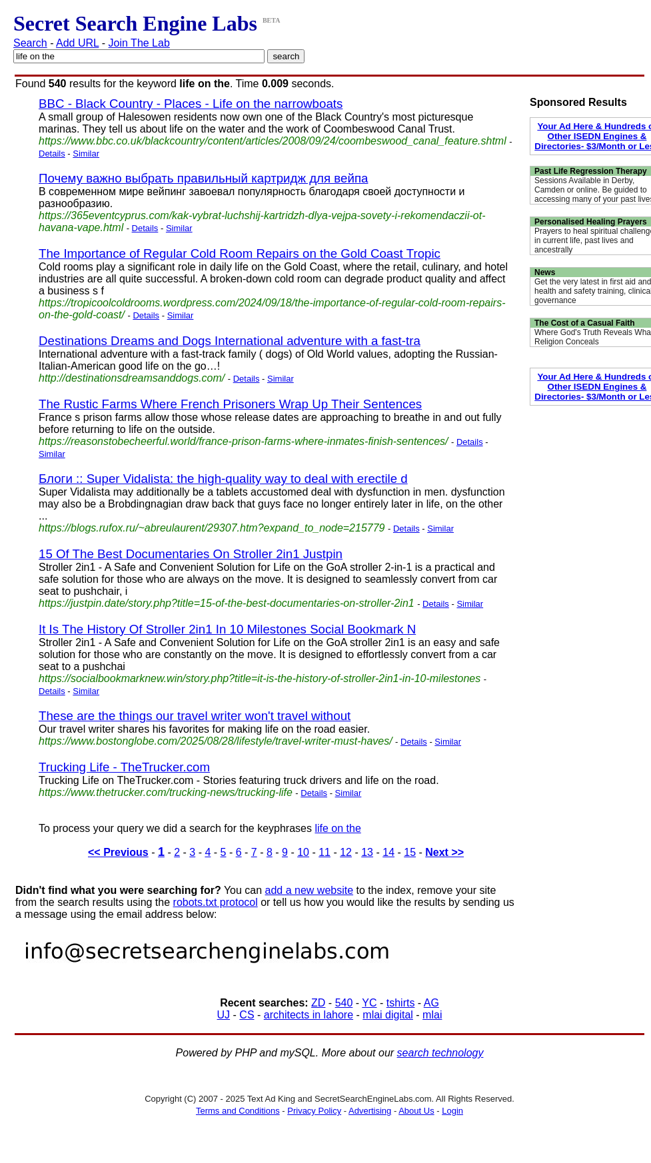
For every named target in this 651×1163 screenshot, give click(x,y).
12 (346, 852)
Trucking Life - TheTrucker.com (124, 767)
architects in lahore (308, 1014)
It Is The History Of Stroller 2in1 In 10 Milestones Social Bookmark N (227, 629)
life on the (337, 828)
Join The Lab (139, 43)
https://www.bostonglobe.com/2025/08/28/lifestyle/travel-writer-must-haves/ (215, 741)
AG (431, 1002)
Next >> (444, 852)
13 (367, 852)
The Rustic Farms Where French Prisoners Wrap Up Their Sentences (230, 404)
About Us (416, 1111)
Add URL (77, 43)
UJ (224, 1014)
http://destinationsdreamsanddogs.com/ (132, 378)
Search (30, 43)
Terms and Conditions (238, 1111)
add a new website (309, 890)
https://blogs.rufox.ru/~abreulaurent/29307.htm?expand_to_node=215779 (212, 528)
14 (388, 852)
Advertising (369, 1111)
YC (369, 1002)
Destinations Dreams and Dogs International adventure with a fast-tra (229, 341)
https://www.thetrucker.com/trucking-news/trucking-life (166, 792)
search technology (440, 1052)
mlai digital (387, 1014)
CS (246, 1014)
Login (452, 1111)
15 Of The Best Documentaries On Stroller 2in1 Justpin (190, 554)
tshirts (400, 1002)
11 (324, 852)
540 (344, 1002)
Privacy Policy (314, 1111)
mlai (432, 1014)
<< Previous (118, 852)
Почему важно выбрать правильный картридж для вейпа (203, 178)
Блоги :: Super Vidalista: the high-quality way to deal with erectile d (223, 479)
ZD (318, 1002)
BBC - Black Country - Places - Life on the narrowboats (190, 104)
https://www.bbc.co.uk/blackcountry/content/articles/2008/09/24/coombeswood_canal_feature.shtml (272, 141)
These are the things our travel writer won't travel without (194, 716)
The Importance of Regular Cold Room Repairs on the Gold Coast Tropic (239, 253)
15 (410, 852)
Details (52, 154)
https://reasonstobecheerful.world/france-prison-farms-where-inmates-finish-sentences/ (243, 441)
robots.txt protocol (215, 902)
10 (303, 852)
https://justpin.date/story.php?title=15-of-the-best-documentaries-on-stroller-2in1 (226, 603)
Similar (86, 154)
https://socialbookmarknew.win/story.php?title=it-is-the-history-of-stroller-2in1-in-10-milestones (259, 678)
